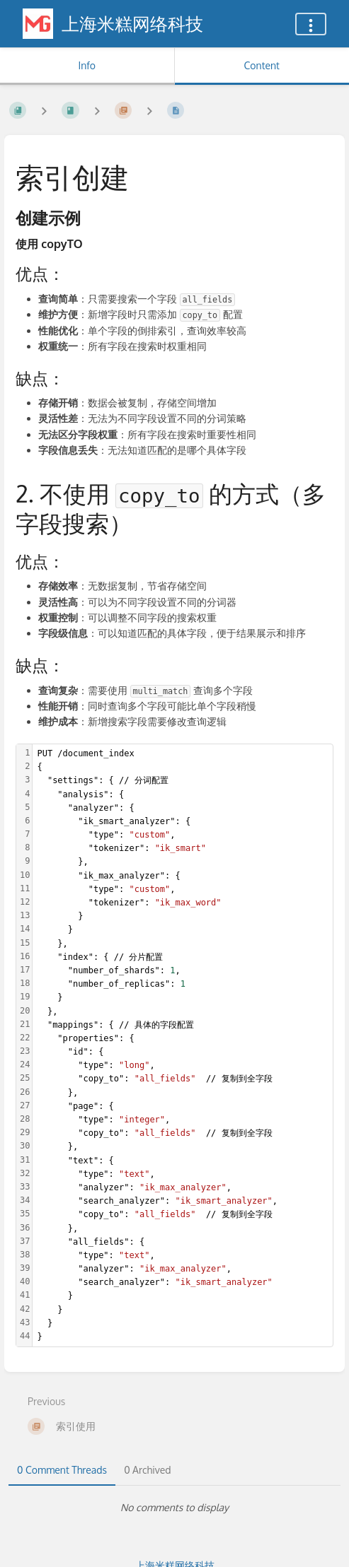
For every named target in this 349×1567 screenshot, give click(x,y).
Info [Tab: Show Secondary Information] (87, 65)
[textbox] (183, 1045)
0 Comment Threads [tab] (62, 1470)
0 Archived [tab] (147, 1470)
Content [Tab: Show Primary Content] (262, 65)
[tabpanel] (174, 1507)
